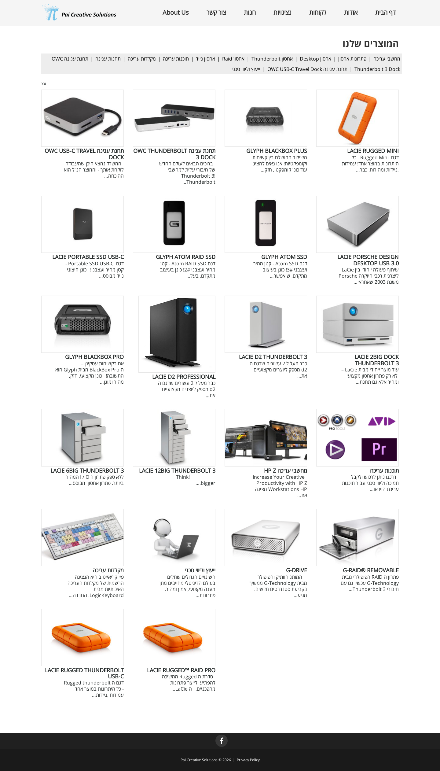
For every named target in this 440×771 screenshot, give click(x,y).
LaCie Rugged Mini (373, 150)
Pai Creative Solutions (199, 759)
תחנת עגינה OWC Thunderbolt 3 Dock (174, 153)
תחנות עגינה (108, 58)
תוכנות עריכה (176, 58)
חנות (250, 13)
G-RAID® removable (371, 570)
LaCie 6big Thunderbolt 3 (87, 470)
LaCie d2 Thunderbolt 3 (273, 356)
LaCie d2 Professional (183, 376)
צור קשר (216, 13)
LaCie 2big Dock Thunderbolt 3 (376, 360)
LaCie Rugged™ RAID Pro (181, 670)
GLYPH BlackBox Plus (276, 150)
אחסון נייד (205, 58)
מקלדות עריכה (142, 58)
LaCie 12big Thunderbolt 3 (177, 470)
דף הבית (385, 13)
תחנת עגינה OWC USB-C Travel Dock (307, 69)
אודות (351, 13)
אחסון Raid (233, 58)
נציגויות (282, 13)
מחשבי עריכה (386, 58)
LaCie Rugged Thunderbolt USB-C (84, 673)
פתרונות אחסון (352, 58)
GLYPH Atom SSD (284, 256)
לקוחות (317, 13)
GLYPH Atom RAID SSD (185, 256)
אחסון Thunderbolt (272, 58)
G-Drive (296, 570)
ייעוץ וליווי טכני (246, 69)
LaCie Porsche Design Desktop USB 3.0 (368, 260)
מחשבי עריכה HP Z (285, 470)
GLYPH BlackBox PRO (94, 356)
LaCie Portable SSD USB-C (88, 256)
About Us (176, 13)
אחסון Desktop (315, 58)
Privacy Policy (248, 759)
